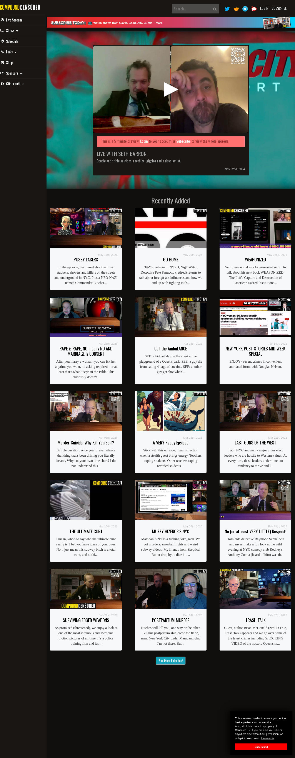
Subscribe (279, 8)
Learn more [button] (267, 738)
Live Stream (17, 20)
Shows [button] (15, 30)
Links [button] (14, 51)
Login (264, 8)
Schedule (15, 41)
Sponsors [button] (17, 73)
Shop (12, 62)
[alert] (173, 22)
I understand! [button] (261, 747)
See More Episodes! (174, 659)
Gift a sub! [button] (18, 83)
